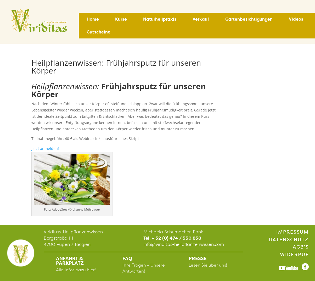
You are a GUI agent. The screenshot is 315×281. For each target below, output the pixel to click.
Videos (296, 19)
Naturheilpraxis (159, 19)
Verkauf (201, 19)
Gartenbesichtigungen (249, 19)
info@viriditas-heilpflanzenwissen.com (183, 244)
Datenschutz (289, 240)
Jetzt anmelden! (45, 148)
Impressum (292, 232)
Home (93, 19)
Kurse (121, 19)
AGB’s (301, 247)
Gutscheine (98, 32)
